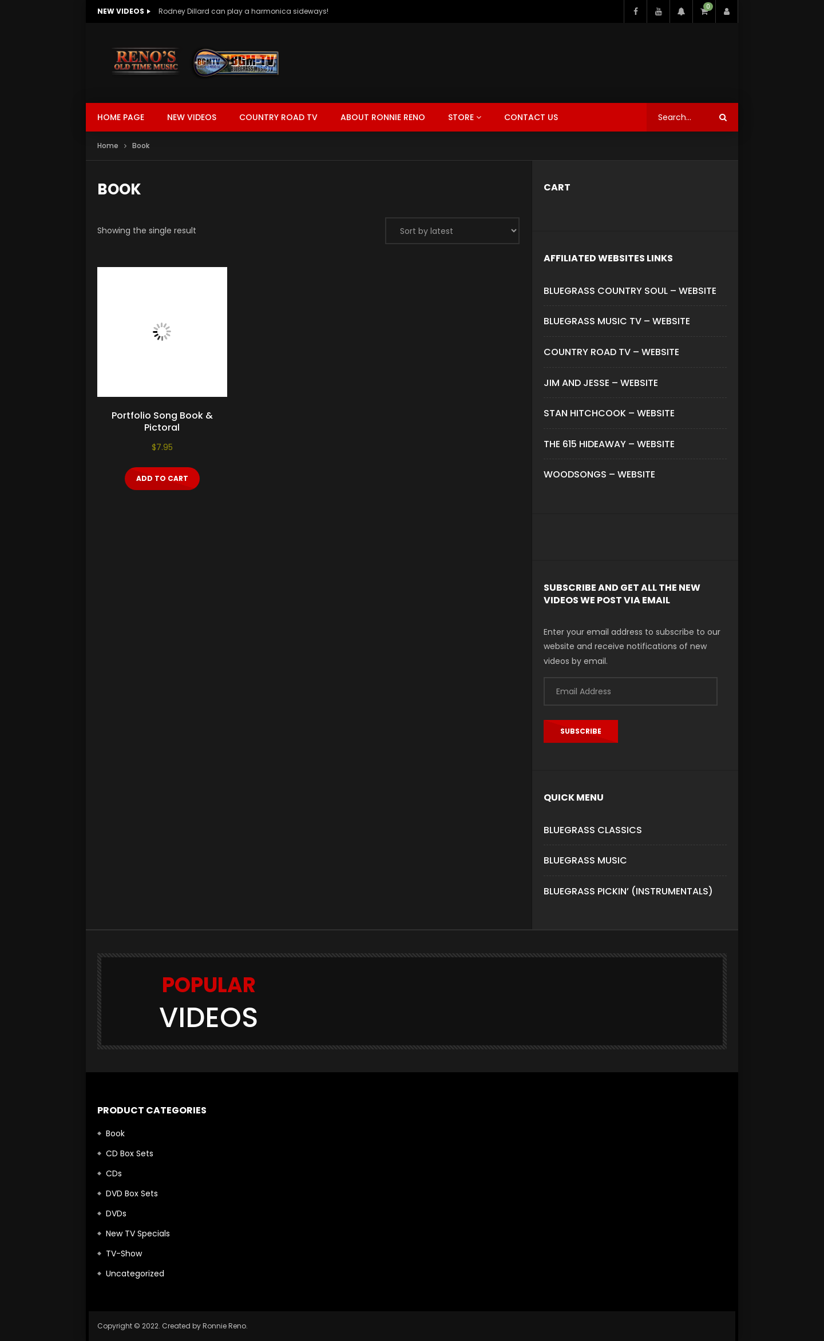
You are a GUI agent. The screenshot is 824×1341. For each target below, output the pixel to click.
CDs (114, 1173)
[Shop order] (452, 230)
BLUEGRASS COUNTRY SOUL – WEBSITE (630, 290)
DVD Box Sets (132, 1193)
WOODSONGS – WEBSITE (599, 474)
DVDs (116, 1213)
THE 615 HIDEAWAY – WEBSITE (609, 444)
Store (461, 117)
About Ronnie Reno (382, 117)
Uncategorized (135, 1273)
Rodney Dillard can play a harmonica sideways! (243, 11)
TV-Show (124, 1253)
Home (107, 145)
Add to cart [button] (162, 478)
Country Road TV (278, 117)
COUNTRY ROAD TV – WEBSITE (611, 352)
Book (115, 1133)
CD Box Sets (129, 1153)
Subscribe (580, 731)
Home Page (120, 117)
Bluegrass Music (585, 860)
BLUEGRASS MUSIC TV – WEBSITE (617, 321)
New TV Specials (138, 1233)
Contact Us (531, 117)
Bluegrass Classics (593, 830)
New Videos (191, 117)
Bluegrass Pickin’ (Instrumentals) (628, 891)
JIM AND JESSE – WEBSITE (601, 382)
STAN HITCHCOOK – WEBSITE (609, 413)
